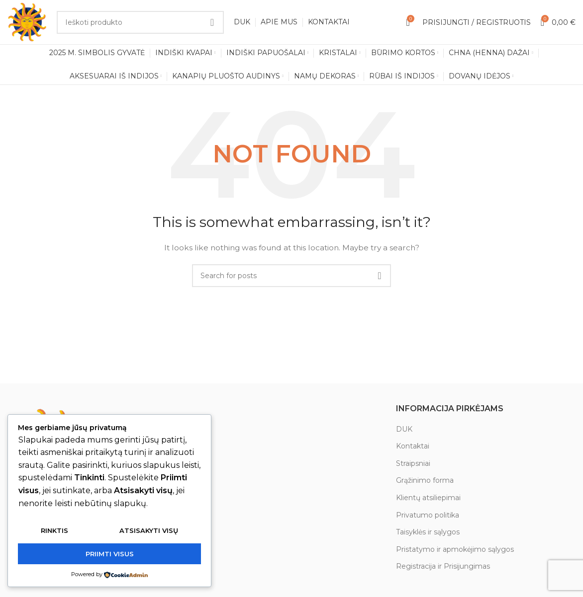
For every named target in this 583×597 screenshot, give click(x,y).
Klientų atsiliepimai (428, 498)
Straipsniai (413, 463)
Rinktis (54, 531)
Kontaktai (412, 446)
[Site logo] (27, 21)
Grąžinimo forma (425, 480)
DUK (404, 429)
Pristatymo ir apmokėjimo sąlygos (455, 549)
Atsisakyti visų (148, 531)
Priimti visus (110, 554)
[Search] (140, 22)
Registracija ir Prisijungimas (443, 566)
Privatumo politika (427, 515)
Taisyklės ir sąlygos (428, 532)
